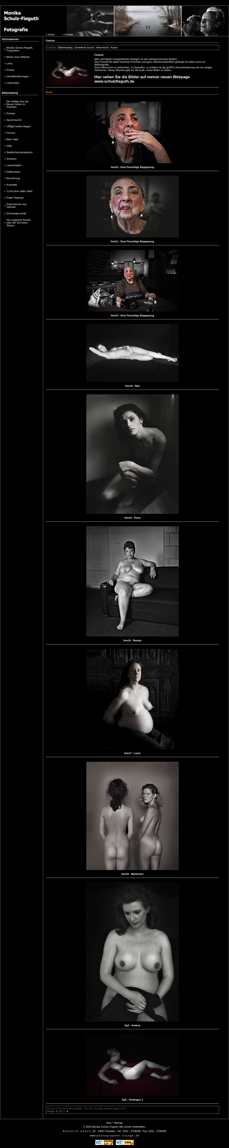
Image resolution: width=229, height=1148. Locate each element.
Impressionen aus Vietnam (16, 205)
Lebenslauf (12, 82)
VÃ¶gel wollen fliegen (18, 126)
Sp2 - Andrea (132, 1025)
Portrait (10, 113)
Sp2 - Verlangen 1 (132, 1099)
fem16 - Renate (132, 640)
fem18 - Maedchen (132, 874)
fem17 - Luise (132, 753)
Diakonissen (13, 171)
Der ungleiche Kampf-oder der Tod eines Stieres (18, 222)
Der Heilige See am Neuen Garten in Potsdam (17, 104)
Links (9, 63)
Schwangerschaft (16, 213)
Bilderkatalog (65, 47)
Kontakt (69, 34)
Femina (10, 132)
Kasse (114, 47)
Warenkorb (102, 47)
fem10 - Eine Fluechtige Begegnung (132, 167)
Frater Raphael (14, 197)
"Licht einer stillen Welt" (19, 191)
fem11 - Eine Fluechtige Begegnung (132, 241)
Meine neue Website (18, 57)
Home (51, 34)
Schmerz (11, 158)
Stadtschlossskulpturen (19, 152)
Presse (10, 70)
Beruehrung (13, 178)
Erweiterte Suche (84, 47)
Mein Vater (12, 139)
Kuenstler (11, 184)
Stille (9, 145)
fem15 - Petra (132, 517)
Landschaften (14, 165)
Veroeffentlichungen (17, 76)
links (108, 1122)
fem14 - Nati (132, 385)
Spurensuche (14, 120)
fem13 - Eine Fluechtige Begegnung (132, 315)
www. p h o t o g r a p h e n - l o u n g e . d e (114, 1135)
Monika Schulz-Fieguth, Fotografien (19, 49)
